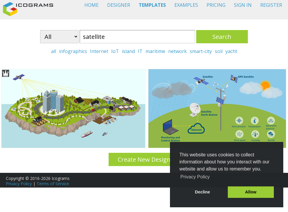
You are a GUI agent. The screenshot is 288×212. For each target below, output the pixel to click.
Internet (99, 51)
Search (221, 37)
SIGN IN (243, 5)
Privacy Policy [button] (195, 176)
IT (140, 51)
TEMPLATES (152, 5)
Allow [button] (250, 192)
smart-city (201, 51)
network (177, 51)
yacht (231, 51)
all (53, 51)
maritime (155, 51)
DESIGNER (118, 5)
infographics (73, 51)
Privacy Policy (19, 183)
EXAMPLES (186, 5)
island (128, 51)
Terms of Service (53, 183)
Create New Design (144, 159)
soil (218, 51)
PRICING (216, 5)
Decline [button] (202, 192)
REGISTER (271, 5)
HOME (91, 5)
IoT (115, 51)
